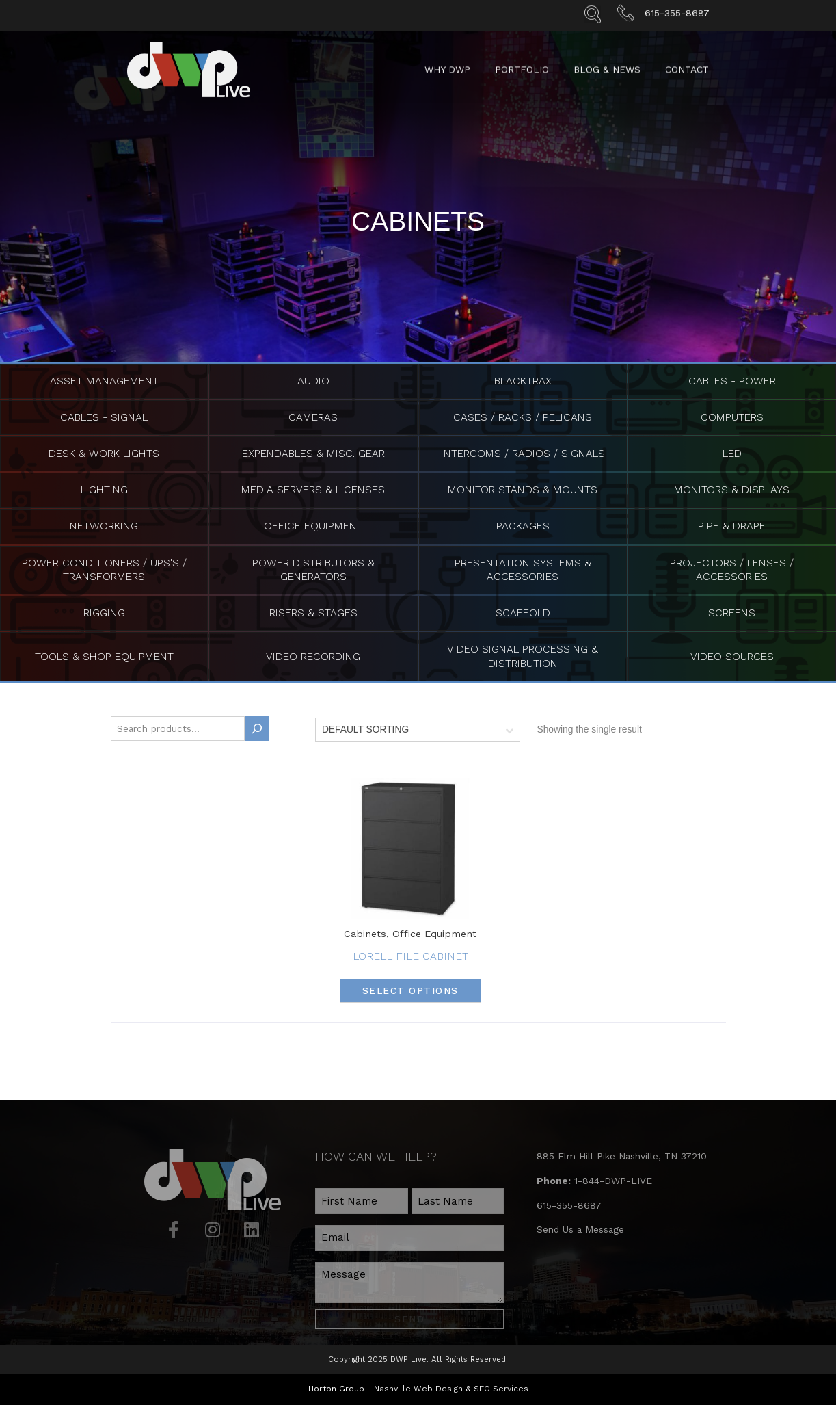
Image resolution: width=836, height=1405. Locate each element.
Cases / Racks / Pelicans (522, 416)
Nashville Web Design (418, 1381)
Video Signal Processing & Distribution (523, 653)
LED (732, 452)
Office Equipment (313, 524)
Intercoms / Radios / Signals (523, 452)
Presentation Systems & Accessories (523, 568)
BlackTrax (522, 380)
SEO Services (501, 1381)
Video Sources (732, 653)
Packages (522, 524)
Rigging (103, 611)
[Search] (257, 725)
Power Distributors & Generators (313, 568)
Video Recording (313, 653)
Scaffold (523, 611)
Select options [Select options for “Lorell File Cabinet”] (410, 987)
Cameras (313, 416)
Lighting (104, 488)
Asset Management (104, 380)
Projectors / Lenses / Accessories (732, 568)
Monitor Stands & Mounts (522, 488)
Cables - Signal (104, 416)
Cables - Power (732, 380)
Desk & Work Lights (104, 452)
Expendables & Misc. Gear (313, 452)
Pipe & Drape (732, 524)
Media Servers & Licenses (313, 488)
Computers (732, 416)
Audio (313, 380)
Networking (104, 524)
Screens (732, 611)
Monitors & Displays (732, 488)
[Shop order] (417, 727)
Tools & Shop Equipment (104, 653)
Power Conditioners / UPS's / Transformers (104, 568)
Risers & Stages (313, 611)
